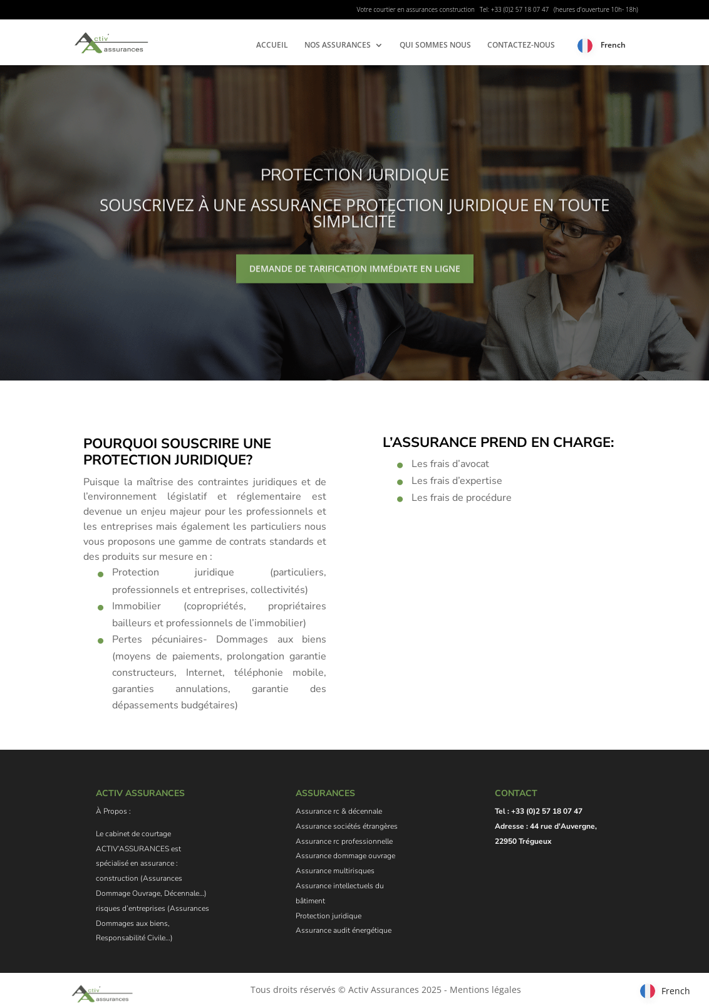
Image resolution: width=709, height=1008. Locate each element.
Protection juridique (328, 916)
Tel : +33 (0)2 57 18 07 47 (538, 811)
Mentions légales (485, 989)
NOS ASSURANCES (337, 45)
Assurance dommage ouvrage (345, 856)
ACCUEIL (272, 45)
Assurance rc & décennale (339, 811)
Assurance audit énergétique (343, 930)
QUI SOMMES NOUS (435, 45)
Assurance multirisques (335, 871)
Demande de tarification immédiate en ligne (354, 280)
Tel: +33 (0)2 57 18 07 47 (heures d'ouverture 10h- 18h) (559, 9)
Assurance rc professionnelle (344, 841)
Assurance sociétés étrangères (347, 826)
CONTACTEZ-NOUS (521, 45)
